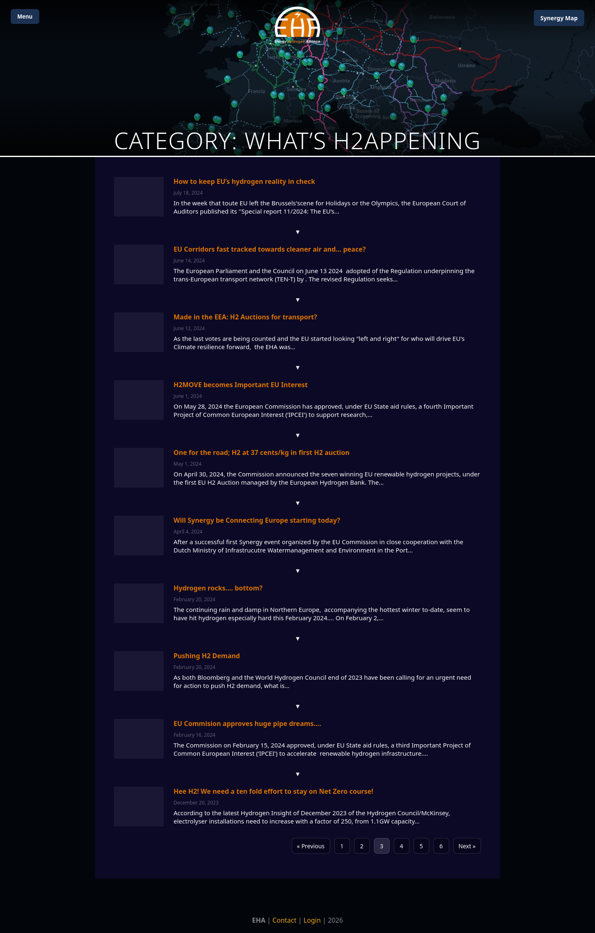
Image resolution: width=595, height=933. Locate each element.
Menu (25, 16)
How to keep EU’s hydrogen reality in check (244, 181)
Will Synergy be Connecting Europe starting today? (257, 520)
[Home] (297, 25)
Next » (467, 846)
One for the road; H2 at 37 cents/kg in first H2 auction (262, 452)
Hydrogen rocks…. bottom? (218, 588)
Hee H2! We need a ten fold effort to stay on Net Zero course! (273, 791)
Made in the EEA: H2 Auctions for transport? (245, 316)
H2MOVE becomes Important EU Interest (241, 384)
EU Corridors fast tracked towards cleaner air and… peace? (270, 249)
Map (559, 18)
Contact (284, 920)
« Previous (311, 846)
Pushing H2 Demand (207, 655)
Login (312, 920)
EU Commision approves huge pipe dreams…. (247, 723)
